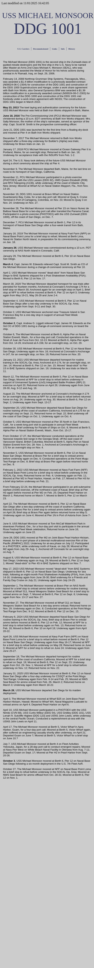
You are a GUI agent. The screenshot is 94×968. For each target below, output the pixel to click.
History (71, 49)
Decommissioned (40, 49)
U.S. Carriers (23, 49)
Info (63, 49)
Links (54, 49)
